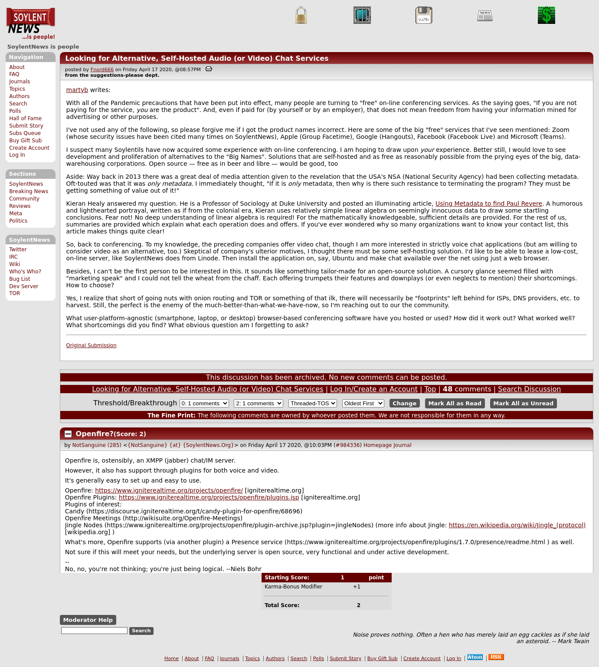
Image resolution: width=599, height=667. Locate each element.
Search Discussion (529, 389)
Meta (15, 213)
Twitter (17, 249)
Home (171, 658)
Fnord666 (102, 69)
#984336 (348, 445)
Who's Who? (25, 272)
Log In (17, 155)
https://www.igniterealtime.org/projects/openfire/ (169, 490)
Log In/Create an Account (374, 389)
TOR (14, 293)
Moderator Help (88, 620)
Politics (18, 221)
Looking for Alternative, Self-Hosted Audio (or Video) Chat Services (196, 58)
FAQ (14, 74)
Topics (17, 89)
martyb (77, 89)
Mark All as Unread (523, 403)
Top (430, 389)
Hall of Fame (25, 118)
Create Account (29, 148)
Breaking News (28, 191)
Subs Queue (25, 133)
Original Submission (91, 345)
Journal (402, 445)
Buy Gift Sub (25, 141)
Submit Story (26, 126)
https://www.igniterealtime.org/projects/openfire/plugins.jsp (209, 497)
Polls (15, 111)
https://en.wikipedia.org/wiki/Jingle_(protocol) (517, 525)
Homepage (377, 445)
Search (18, 104)
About (17, 67)
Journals (19, 82)
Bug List (19, 279)
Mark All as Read (454, 403)
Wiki (14, 264)
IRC (13, 257)
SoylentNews (31, 24)
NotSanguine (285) (96, 445)
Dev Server (23, 286)
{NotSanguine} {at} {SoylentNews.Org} (181, 445)
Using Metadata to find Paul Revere (488, 203)
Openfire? (95, 434)
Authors (19, 96)
